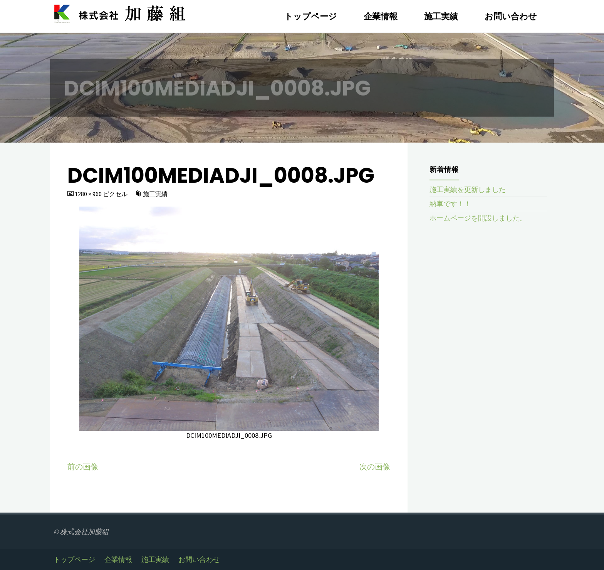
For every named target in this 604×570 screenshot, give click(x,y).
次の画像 (374, 466)
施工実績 (155, 194)
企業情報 (118, 559)
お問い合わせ (199, 559)
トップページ (74, 559)
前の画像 (82, 466)
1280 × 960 (89, 194)
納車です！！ (450, 203)
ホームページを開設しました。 (478, 218)
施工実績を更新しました (468, 189)
